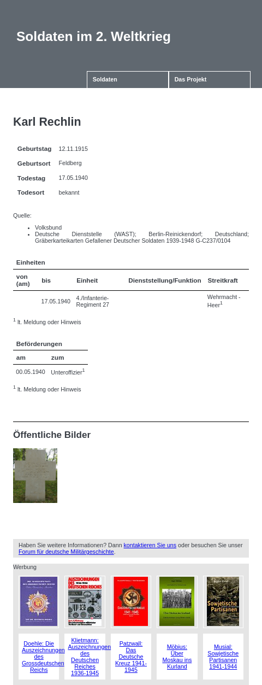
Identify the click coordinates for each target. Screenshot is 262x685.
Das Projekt (191, 79)
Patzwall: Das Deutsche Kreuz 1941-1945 (131, 656)
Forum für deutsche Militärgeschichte (66, 551)
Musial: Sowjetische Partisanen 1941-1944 (223, 656)
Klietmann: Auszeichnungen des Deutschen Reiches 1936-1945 (89, 656)
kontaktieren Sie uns (150, 545)
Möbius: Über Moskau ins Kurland (177, 656)
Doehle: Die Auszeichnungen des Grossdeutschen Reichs (43, 656)
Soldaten (105, 79)
